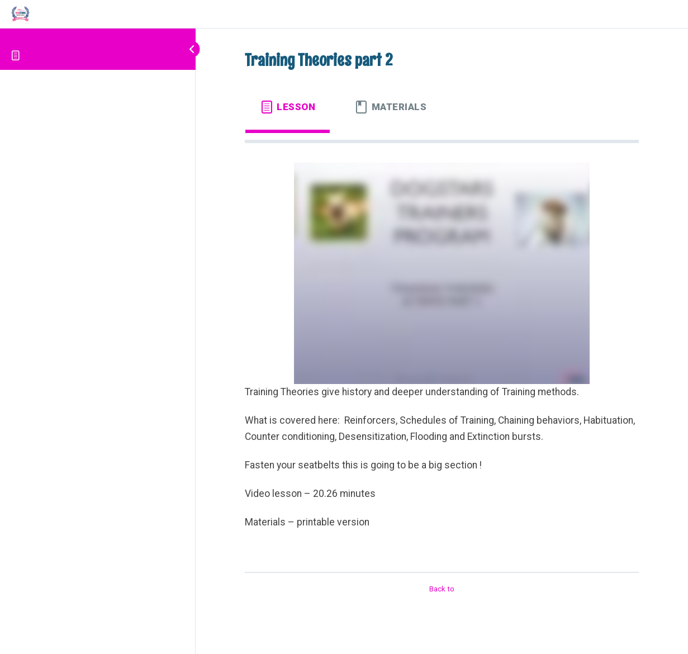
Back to (441, 589)
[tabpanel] (442, 352)
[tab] (287, 106)
